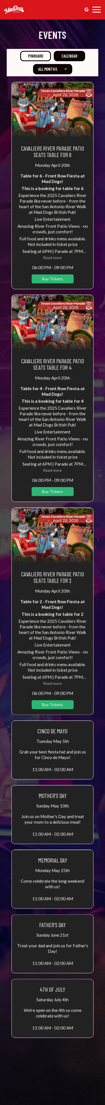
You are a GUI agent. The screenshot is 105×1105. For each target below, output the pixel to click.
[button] (52, 185)
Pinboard (31, 55)
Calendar (65, 55)
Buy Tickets (52, 278)
